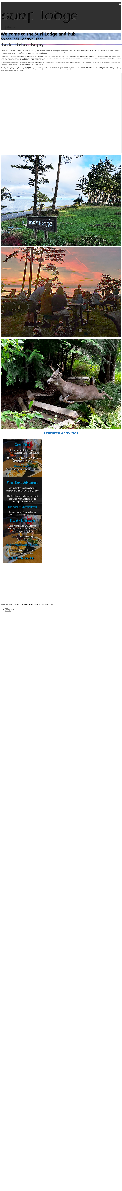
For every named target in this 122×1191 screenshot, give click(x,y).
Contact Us (8, 29)
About (7, 26)
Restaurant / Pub (10, 27)
